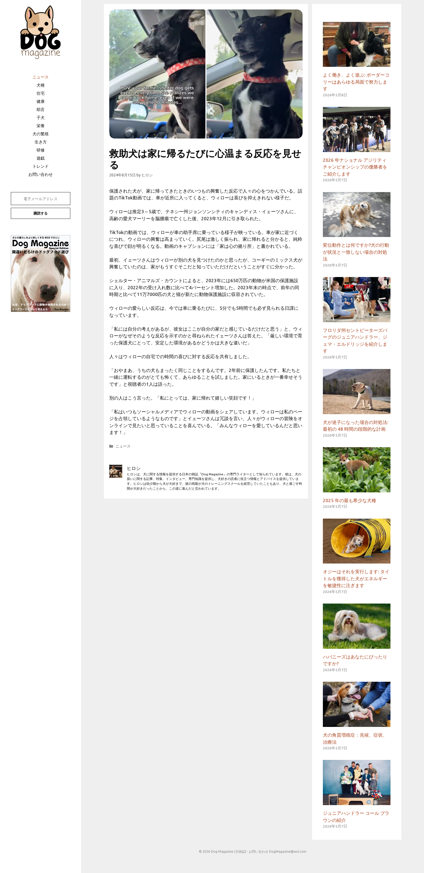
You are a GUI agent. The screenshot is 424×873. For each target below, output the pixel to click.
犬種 (41, 85)
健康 (41, 101)
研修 (41, 150)
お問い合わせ (40, 174)
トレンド (40, 166)
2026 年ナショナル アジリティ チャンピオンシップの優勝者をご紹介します (355, 166)
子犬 (41, 117)
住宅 (41, 93)
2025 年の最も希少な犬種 (349, 500)
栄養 (41, 125)
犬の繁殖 (40, 133)
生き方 (41, 142)
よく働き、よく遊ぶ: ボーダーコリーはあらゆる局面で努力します (356, 81)
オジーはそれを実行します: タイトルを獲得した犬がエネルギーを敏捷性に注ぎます (356, 578)
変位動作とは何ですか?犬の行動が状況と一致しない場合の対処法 (356, 251)
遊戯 (41, 158)
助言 (41, 109)
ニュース (40, 77)
